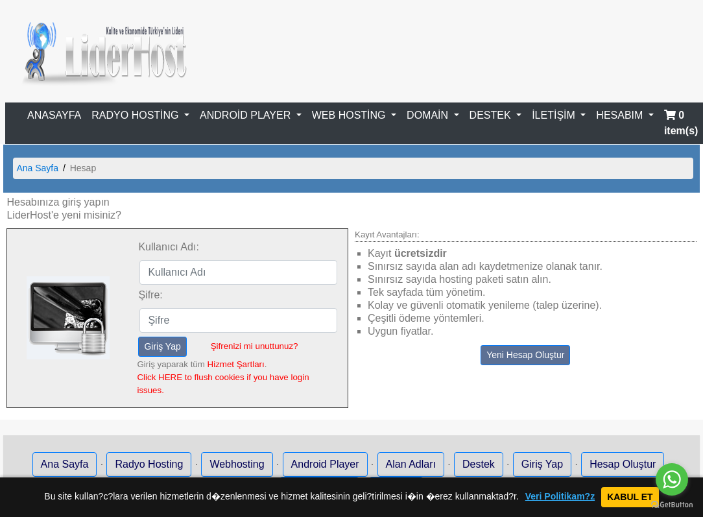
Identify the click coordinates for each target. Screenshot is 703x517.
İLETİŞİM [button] (555, 115)
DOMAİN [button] (429, 115)
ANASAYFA (54, 115)
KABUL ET (630, 497)
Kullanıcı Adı (167, 246)
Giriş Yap (162, 346)
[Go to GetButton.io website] (672, 504)
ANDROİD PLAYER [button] (247, 115)
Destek (478, 464)
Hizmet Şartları (236, 364)
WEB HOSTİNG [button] (350, 115)
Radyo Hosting (149, 464)
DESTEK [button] (492, 115)
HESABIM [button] (620, 115)
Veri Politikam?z (560, 496)
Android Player (325, 464)
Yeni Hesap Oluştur (525, 355)
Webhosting (236, 464)
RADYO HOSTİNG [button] (136, 115)
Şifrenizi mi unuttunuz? (254, 346)
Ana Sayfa (37, 168)
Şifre (149, 294)
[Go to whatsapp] (672, 479)
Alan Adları (411, 464)
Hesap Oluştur (623, 464)
